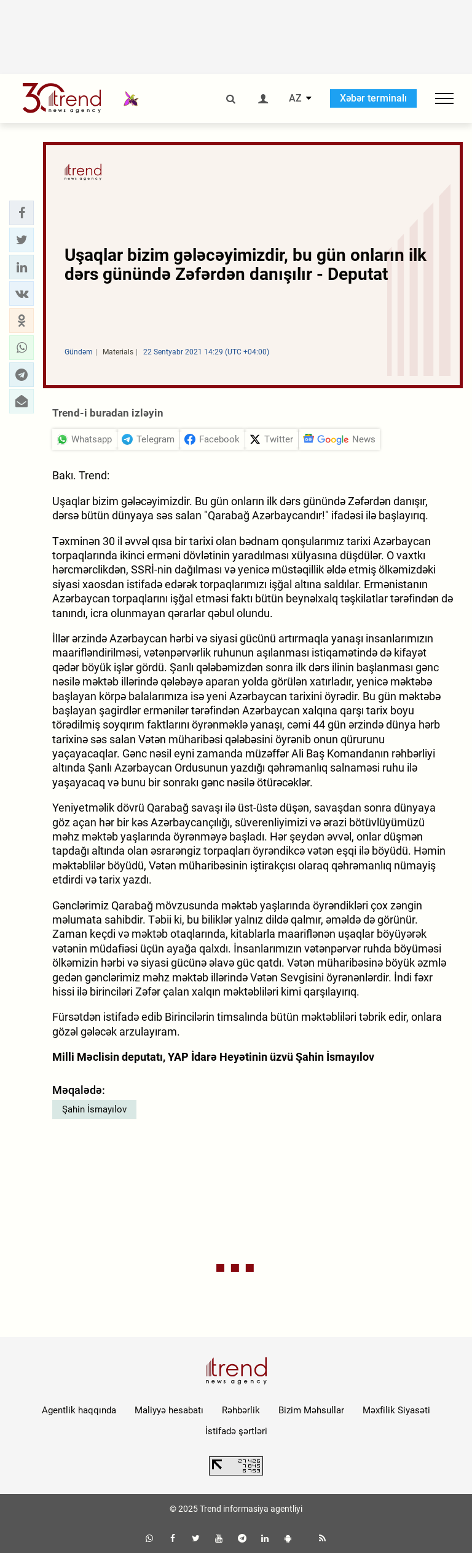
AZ (295, 98)
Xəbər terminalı (373, 98)
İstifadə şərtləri (236, 1431)
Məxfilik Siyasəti (396, 1410)
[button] (21, 213)
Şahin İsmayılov (94, 1109)
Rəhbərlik (241, 1410)
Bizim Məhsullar (311, 1410)
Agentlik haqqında (79, 1410)
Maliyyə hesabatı (169, 1410)
